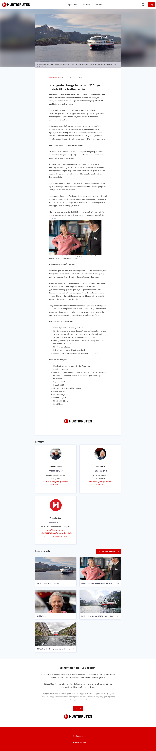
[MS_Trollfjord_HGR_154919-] (55, 568)
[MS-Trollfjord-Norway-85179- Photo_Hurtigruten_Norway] (100, 601)
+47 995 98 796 (100, 485)
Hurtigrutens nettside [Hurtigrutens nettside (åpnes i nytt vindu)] (78, 742)
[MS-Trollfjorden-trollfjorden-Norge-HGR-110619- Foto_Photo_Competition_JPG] (55, 634)
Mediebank (86, 4)
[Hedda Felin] (55, 601)
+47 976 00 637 (55, 485)
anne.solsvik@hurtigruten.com (100, 482)
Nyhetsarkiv (72, 4)
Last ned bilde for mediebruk (108, 551)
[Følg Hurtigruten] (151, 4)
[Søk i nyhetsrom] (143, 4)
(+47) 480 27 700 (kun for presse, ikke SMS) (56, 533)
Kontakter (98, 4)
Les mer (78, 708)
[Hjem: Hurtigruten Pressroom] (16, 4)
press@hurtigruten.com (56, 530)
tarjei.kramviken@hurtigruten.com (56, 482)
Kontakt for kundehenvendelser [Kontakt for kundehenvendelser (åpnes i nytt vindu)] (56, 536)
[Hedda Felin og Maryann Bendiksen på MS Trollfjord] (100, 568)
